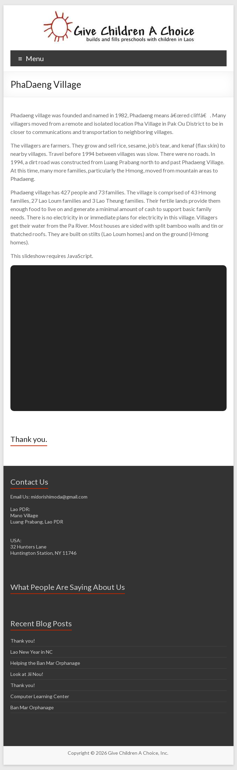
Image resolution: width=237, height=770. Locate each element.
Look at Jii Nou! (26, 674)
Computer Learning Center (39, 696)
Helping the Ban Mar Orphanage (45, 663)
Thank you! (22, 641)
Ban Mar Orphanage (32, 707)
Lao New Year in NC (31, 652)
